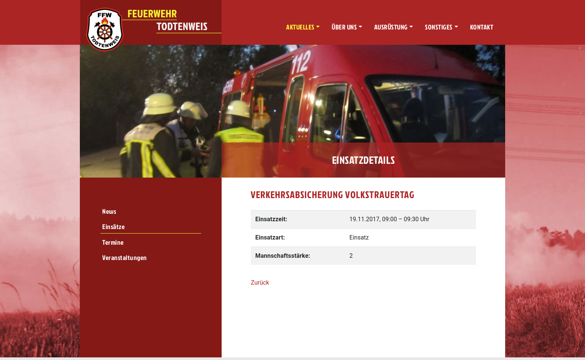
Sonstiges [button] (439, 27)
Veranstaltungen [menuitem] (124, 257)
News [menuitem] (109, 211)
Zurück (260, 282)
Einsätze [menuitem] (113, 226)
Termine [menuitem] (113, 242)
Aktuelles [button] (300, 27)
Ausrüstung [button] (391, 27)
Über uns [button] (344, 27)
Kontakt (482, 27)
